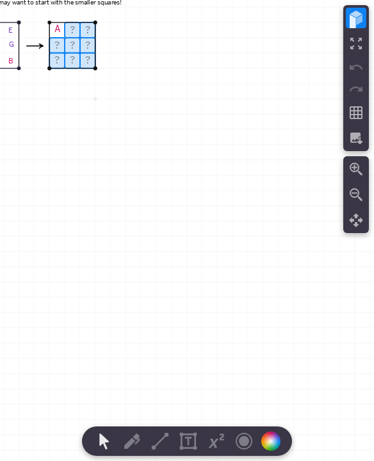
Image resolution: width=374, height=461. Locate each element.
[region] (187, 230)
